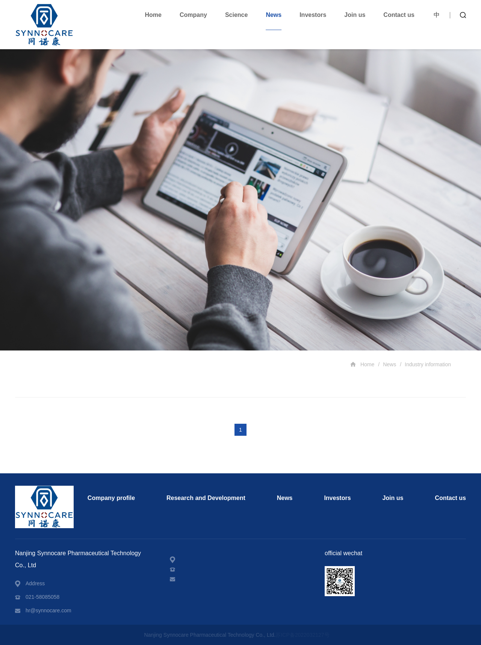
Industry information (428, 364)
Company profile (111, 498)
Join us (354, 15)
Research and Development (205, 498)
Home (153, 15)
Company (193, 15)
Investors (312, 15)
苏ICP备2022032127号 (302, 635)
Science (236, 15)
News (273, 15)
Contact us (398, 15)
